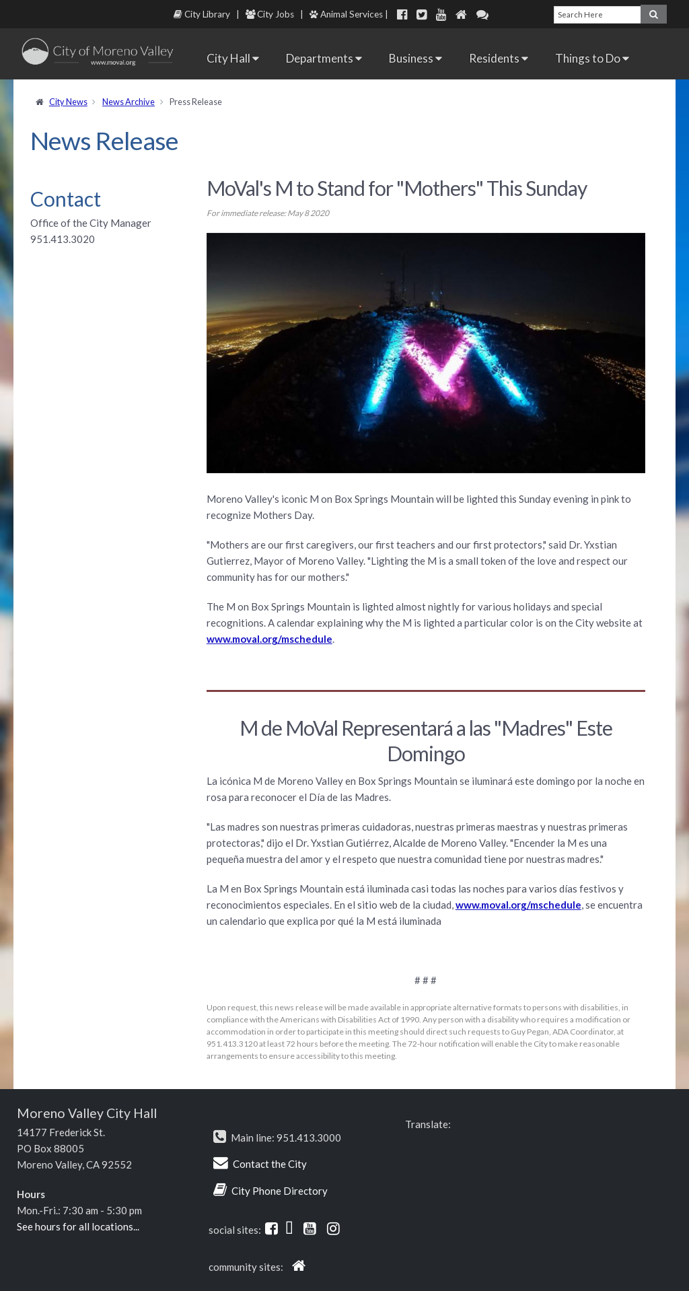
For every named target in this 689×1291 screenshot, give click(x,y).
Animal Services (346, 14)
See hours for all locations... (78, 1226)
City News (68, 101)
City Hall (233, 58)
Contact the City (270, 1164)
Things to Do (592, 58)
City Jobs (270, 14)
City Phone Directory (279, 1191)
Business (415, 58)
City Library (202, 14)
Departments (324, 58)
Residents (498, 58)
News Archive (128, 101)
